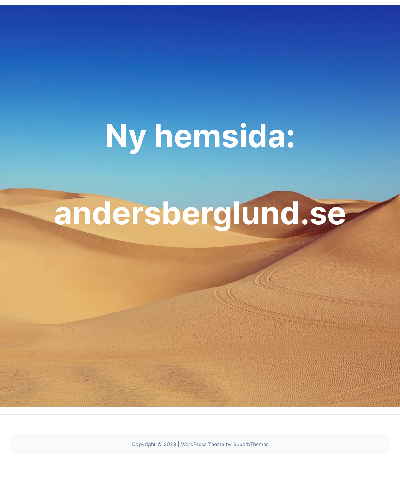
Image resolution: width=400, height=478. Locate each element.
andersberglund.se (200, 213)
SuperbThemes (251, 444)
